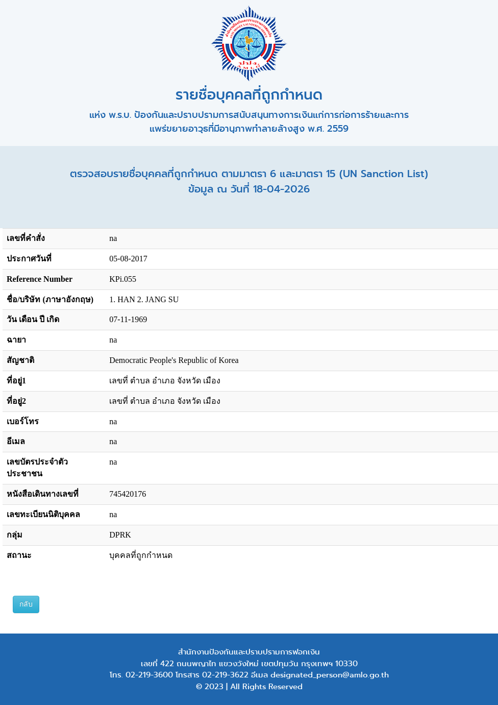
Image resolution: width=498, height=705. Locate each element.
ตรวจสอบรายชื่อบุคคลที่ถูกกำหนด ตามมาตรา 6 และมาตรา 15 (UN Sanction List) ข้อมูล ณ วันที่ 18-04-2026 (249, 181)
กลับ (26, 604)
